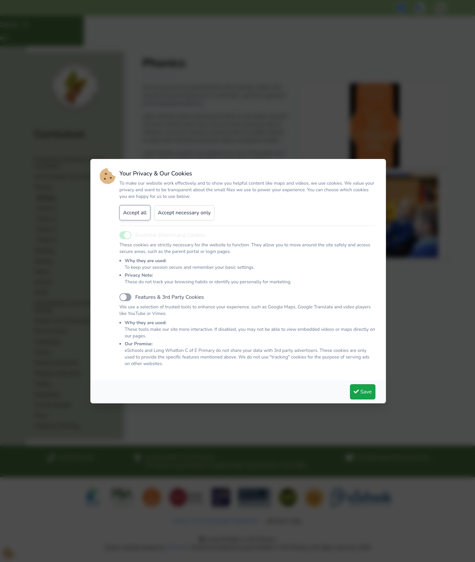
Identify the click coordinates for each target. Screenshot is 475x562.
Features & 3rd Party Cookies (169, 297)
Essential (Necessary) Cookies (170, 235)
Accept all (135, 212)
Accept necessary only (184, 212)
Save (363, 391)
